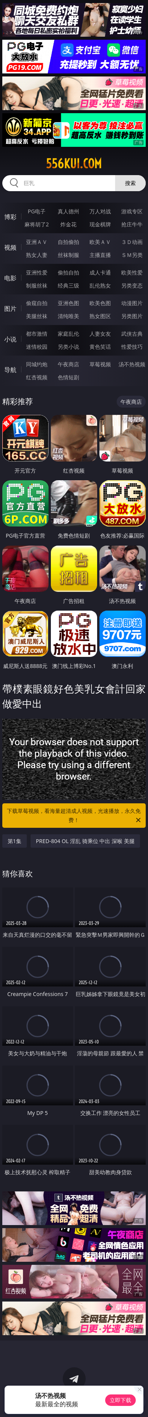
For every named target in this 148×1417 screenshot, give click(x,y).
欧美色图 (100, 303)
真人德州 (68, 211)
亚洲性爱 (36, 272)
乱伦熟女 (100, 285)
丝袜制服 (68, 254)
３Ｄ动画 (132, 241)
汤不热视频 (132, 364)
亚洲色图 (68, 303)
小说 (10, 339)
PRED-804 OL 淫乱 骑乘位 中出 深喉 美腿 (85, 841)
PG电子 (37, 211)
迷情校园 (36, 346)
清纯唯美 (68, 316)
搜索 (130, 183)
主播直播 (100, 254)
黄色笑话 (100, 346)
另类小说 (68, 346)
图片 (10, 308)
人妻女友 (100, 333)
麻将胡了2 (36, 224)
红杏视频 (36, 377)
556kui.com (74, 163)
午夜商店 (68, 364)
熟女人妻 (36, 254)
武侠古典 (132, 333)
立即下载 (120, 1400)
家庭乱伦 (68, 333)
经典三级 (68, 285)
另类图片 (132, 316)
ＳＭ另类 (132, 254)
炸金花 (68, 224)
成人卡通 (100, 272)
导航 (10, 370)
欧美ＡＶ (100, 241)
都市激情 (36, 333)
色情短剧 (68, 377)
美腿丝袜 (36, 316)
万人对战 (100, 211)
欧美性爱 (132, 272)
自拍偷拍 (68, 241)
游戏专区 (132, 211)
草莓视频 (100, 364)
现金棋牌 (100, 224)
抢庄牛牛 (132, 224)
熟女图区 (100, 316)
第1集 (14, 841)
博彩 (10, 217)
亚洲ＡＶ (36, 241)
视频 (10, 247)
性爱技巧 (132, 346)
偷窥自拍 (36, 303)
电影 (10, 278)
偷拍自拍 (68, 272)
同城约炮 (36, 364)
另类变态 (132, 285)
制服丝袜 (36, 285)
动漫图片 (132, 303)
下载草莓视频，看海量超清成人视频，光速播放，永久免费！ (74, 816)
